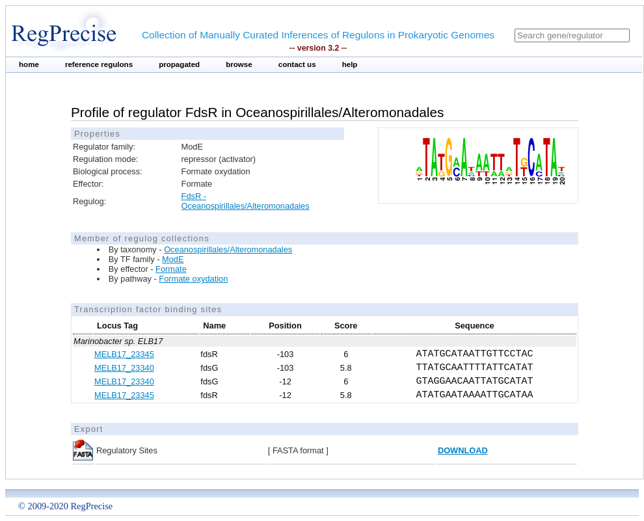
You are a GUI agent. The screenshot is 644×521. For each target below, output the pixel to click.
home (29, 64)
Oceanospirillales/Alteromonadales (228, 249)
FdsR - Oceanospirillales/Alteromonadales (245, 201)
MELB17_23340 (124, 368)
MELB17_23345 (124, 354)
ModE (172, 259)
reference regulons (99, 64)
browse (239, 64)
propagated (179, 64)
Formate (171, 269)
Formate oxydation (193, 279)
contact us (297, 64)
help (350, 64)
